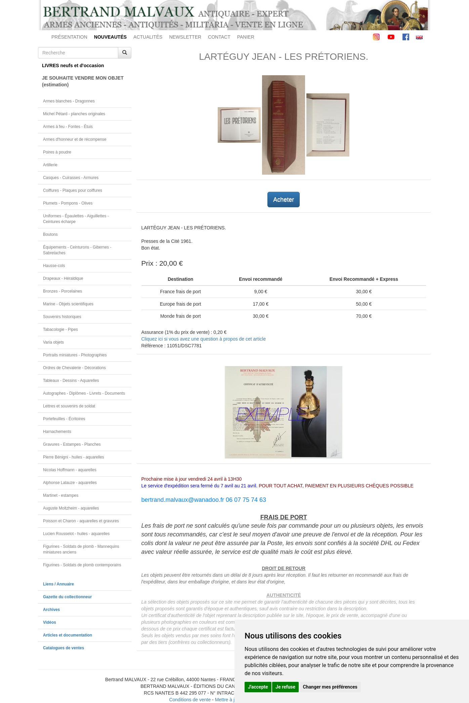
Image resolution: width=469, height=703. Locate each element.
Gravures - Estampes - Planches (72, 444)
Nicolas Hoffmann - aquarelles (69, 470)
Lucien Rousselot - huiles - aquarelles (76, 533)
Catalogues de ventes (63, 648)
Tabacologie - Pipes (60, 329)
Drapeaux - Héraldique (63, 278)
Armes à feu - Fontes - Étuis (68, 126)
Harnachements (57, 431)
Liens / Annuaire (58, 584)
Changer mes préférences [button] (330, 687)
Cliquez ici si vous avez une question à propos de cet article (203, 339)
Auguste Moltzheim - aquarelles (71, 508)
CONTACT (219, 37)
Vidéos (49, 622)
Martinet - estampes (60, 495)
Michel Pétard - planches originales (74, 114)
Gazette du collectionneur (67, 597)
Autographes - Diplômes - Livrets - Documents (84, 393)
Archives (51, 609)
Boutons (50, 234)
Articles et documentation (67, 635)
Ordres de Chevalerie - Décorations (74, 367)
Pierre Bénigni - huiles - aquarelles (73, 457)
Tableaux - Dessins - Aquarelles (71, 380)
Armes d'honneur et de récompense (74, 139)
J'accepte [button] (258, 687)
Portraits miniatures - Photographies (75, 355)
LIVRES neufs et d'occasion (73, 65)
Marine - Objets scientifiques (68, 304)
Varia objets (53, 342)
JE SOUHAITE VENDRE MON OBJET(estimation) (83, 81)
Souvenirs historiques (62, 316)
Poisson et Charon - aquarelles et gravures (81, 521)
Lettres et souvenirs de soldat (69, 406)
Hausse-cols (54, 265)
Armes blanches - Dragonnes (69, 101)
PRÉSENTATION (69, 37)
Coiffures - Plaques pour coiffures (72, 190)
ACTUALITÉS (147, 37)
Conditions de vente (190, 699)
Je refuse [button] (285, 687)
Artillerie (50, 165)
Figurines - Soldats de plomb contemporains (82, 565)
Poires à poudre (57, 152)
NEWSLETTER (185, 37)
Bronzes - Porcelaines (62, 291)
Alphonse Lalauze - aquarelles (70, 482)
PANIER (245, 37)
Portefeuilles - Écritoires (64, 418)
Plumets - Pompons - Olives (67, 203)
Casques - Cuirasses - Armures (70, 177)
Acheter (283, 199)
